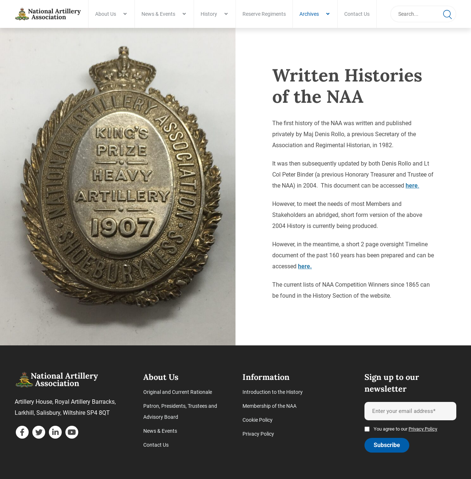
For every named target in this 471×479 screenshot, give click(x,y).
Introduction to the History (272, 392)
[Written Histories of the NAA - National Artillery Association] (48, 14)
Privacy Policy (258, 434)
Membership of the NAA (269, 406)
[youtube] (71, 432)
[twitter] (38, 432)
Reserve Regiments (264, 14)
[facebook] (22, 432)
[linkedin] (55, 432)
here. (305, 266)
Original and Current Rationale (177, 392)
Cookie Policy (257, 420)
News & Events (158, 14)
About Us (105, 14)
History (209, 14)
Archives (309, 14)
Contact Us (357, 14)
